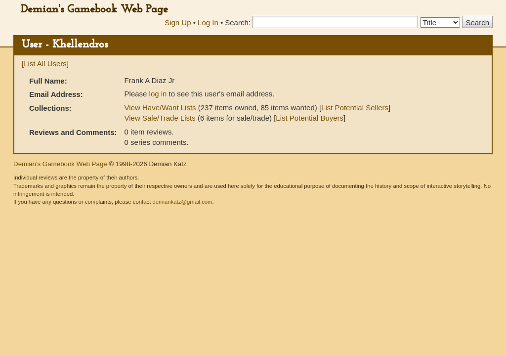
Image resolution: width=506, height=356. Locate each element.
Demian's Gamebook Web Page (94, 9)
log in (158, 93)
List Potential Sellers (354, 107)
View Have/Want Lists (160, 107)
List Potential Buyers (309, 118)
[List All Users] (45, 63)
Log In (208, 22)
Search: (238, 22)
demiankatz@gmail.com (182, 202)
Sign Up (178, 22)
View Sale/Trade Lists (160, 118)
